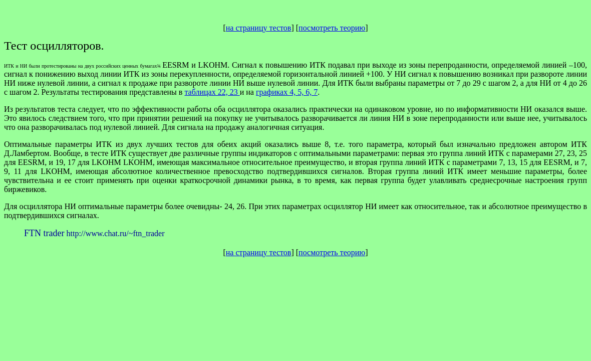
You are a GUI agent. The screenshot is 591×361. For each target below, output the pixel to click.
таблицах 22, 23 (211, 92)
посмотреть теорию (332, 28)
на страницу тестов (258, 28)
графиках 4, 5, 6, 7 (287, 92)
